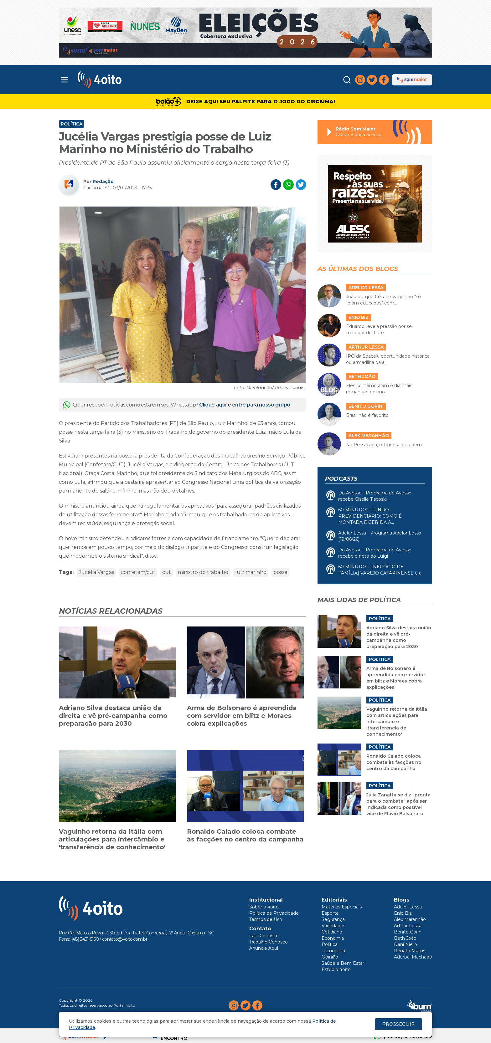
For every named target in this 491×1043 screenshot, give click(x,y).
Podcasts (341, 478)
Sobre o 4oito (264, 907)
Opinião (330, 957)
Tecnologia (333, 951)
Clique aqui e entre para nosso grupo (244, 405)
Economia (333, 938)
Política (71, 124)
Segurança (333, 919)
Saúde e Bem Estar (343, 963)
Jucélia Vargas (96, 572)
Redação (103, 181)
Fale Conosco (264, 935)
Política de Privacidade (274, 913)
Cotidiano (332, 932)
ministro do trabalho (203, 572)
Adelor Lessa (408, 907)
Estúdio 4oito (336, 969)
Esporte (330, 913)
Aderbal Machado (413, 957)
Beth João (405, 938)
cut (166, 572)
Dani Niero (405, 944)
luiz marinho (250, 572)
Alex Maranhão (410, 919)
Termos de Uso (265, 919)
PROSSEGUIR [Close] (398, 1024)
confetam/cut (138, 572)
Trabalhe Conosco (268, 942)
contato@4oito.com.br (124, 939)
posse (280, 572)
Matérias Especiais (342, 907)
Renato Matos (409, 951)
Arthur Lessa (407, 925)
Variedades (333, 925)
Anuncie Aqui (263, 948)
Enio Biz (403, 913)
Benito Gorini (408, 932)
